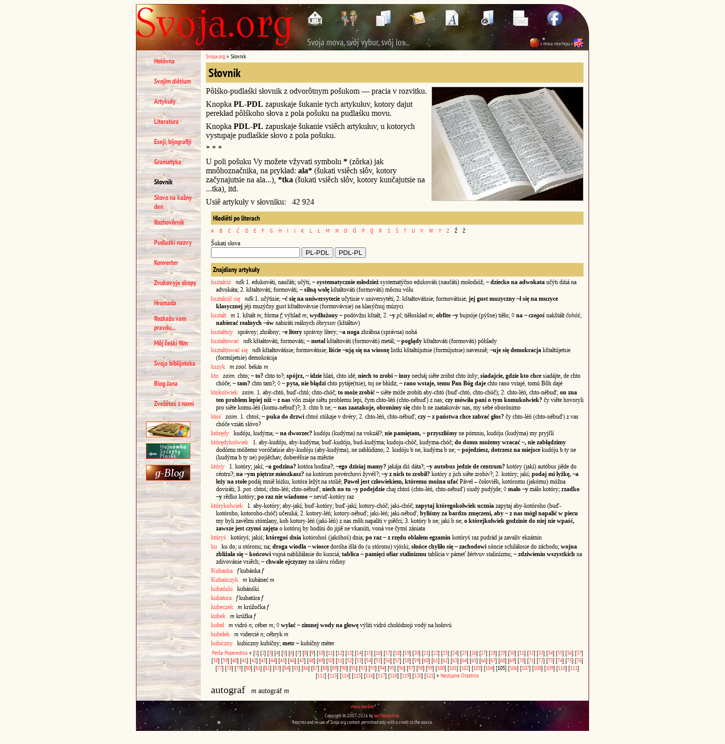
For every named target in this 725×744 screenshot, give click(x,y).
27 (483, 652)
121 (429, 675)
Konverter (166, 262)
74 (559, 660)
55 (378, 660)
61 (435, 660)
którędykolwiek (229, 442)
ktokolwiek (224, 392)
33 (540, 652)
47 (301, 660)
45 (282, 660)
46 (292, 660)
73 (550, 660)
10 (320, 652)
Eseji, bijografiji (172, 141)
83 (276, 667)
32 (531, 652)
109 (549, 667)
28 (492, 652)
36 (569, 652)
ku (214, 546)
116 (369, 675)
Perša (217, 652)
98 (420, 667)
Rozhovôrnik (169, 222)
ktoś (216, 416)
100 (441, 667)
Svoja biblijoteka (174, 363)
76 (579, 660)
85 (296, 667)
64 (464, 660)
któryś (218, 537)
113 (333, 675)
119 (405, 675)
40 (234, 660)
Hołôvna (164, 60)
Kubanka (222, 570)
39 (225, 660)
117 (381, 675)
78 (229, 667)
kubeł (217, 625)
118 (393, 675)
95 (391, 667)
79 (238, 667)
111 (573, 667)
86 (305, 667)
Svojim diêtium (172, 81)
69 (512, 660)
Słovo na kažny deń (173, 202)
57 (397, 660)
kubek (218, 616)
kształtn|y (222, 331)
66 (483, 660)
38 (215, 660)
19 (406, 652)
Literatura (166, 121)
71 (531, 660)
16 (378, 652)
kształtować (225, 341)
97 (410, 667)
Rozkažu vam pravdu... (170, 323)
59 (416, 660)
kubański (222, 588)
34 (550, 652)
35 (559, 652)
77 (219, 667)
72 (540, 660)
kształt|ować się (229, 350)
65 (473, 660)
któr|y (218, 466)
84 (286, 667)
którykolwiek (227, 505)
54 (368, 660)
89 (334, 667)
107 (525, 667)
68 (502, 660)
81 (257, 667)
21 (425, 652)
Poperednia (236, 652)
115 (357, 675)
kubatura (221, 597)
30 (512, 652)
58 (406, 660)
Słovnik (163, 181)
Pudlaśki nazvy (173, 242)
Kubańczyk (224, 579)
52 (349, 660)
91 (353, 667)
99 (429, 667)
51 (339, 660)
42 (253, 660)
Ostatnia (470, 675)
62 (445, 660)
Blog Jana (166, 383)
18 (397, 652)
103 (477, 667)
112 (321, 675)
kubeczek (222, 607)
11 (330, 652)
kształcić (221, 282)
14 (358, 652)
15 (368, 652)
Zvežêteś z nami (174, 403)
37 (579, 652)
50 (330, 660)
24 (454, 652)
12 (339, 652)
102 (465, 667)
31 (521, 652)
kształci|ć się (225, 298)
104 (489, 667)
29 (502, 652)
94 (382, 667)
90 (343, 667)
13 (349, 652)
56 (387, 660)
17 (387, 652)
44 (272, 660)
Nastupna (450, 675)
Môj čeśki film (171, 343)
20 (416, 652)
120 (417, 675)
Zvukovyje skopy (175, 282)
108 (537, 667)
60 (425, 660)
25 (464, 652)
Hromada (165, 302)
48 (311, 660)
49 (320, 660)
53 (358, 660)
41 (244, 660)
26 (473, 652)
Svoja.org (215, 56)
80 (248, 667)
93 (372, 667)
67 (492, 660)
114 (345, 675)
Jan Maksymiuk (386, 715)
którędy (220, 433)
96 (401, 667)
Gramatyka (167, 161)
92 (363, 667)
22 (435, 652)
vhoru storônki (362, 706)
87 (315, 667)
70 (521, 660)
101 (453, 667)
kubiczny (222, 643)
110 (561, 667)
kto (215, 375)
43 (263, 660)
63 (454, 660)
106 (513, 667)
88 (324, 667)
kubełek (220, 634)
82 (267, 667)
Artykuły (165, 101)
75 (569, 660)
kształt (218, 315)
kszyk (218, 366)
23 (445, 652)
